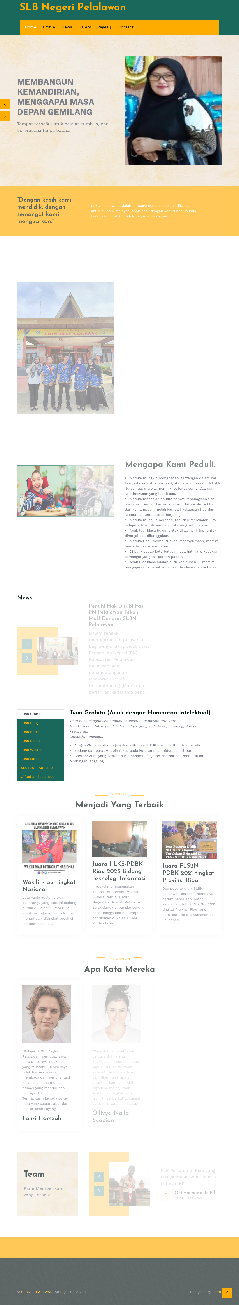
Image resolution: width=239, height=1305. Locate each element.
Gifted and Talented (37, 776)
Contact (126, 27)
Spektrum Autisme (37, 768)
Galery (85, 27)
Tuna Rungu (31, 723)
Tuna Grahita (31, 714)
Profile (49, 27)
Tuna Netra (30, 732)
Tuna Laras (30, 759)
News (67, 27)
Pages (103, 27)
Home (30, 27)
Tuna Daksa (30, 741)
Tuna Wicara (31, 750)
